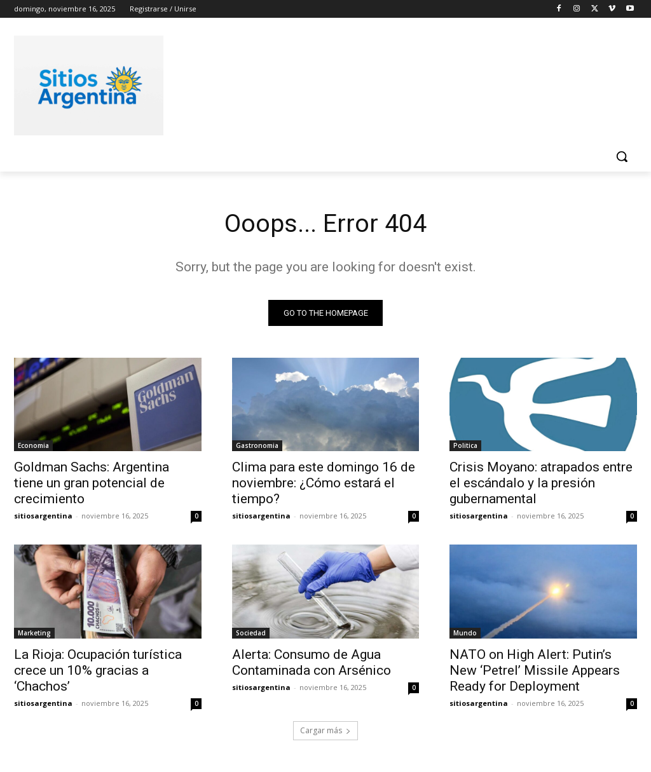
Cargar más (325, 731)
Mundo (465, 633)
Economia (33, 446)
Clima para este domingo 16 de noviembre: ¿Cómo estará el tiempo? (323, 483)
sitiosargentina (43, 516)
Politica (465, 446)
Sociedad (251, 633)
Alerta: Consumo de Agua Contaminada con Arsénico (311, 663)
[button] (621, 156)
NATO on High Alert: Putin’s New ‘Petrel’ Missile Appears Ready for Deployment (534, 670)
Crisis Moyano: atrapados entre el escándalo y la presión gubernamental (541, 483)
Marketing (34, 633)
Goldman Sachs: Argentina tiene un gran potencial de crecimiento (91, 483)
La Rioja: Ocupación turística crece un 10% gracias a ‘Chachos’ (98, 670)
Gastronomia (257, 446)
